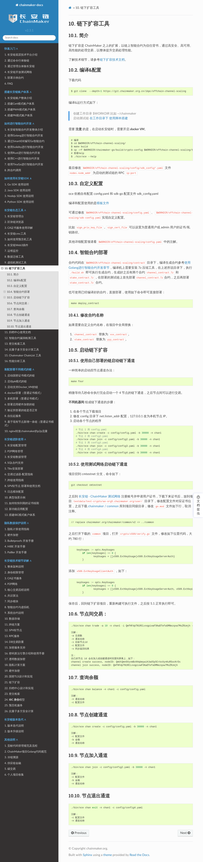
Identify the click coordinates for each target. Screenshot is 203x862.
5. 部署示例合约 (14, 77)
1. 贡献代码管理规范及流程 (20, 745)
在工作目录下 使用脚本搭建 (109, 118)
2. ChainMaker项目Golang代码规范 (25, 751)
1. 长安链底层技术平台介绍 (20, 54)
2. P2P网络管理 (13, 451)
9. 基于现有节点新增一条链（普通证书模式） (29, 423)
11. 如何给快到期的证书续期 (21, 503)
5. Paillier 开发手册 (15, 552)
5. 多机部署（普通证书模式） (22, 398)
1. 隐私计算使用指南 (16, 529)
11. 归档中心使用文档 (17, 332)
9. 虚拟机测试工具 (15, 262)
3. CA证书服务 (13, 578)
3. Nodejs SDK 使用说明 (19, 196)
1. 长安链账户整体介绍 (18, 98)
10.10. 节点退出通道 (19, 326)
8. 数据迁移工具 (14, 256)
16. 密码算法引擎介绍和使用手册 (24, 653)
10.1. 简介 (13, 274)
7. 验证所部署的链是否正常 (20, 410)
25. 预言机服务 (13, 705)
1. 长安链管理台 (14, 216)
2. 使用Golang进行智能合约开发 (23, 135)
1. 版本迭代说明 (14, 725)
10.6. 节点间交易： (18, 303)
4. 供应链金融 (12, 763)
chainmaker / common (103, 506)
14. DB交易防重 (14, 641)
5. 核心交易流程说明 (16, 589)
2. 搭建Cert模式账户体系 (19, 103)
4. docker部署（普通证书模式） (23, 392)
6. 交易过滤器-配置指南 (18, 474)
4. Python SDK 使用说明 (19, 201)
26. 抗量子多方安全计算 (19, 711)
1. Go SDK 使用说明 (16, 184)
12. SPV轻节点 (13, 630)
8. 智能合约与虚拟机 (16, 607)
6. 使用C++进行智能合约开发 (22, 158)
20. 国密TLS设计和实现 (18, 676)
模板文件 (103, 203)
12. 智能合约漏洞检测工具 (20, 338)
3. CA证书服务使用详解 (18, 227)
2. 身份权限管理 (14, 572)
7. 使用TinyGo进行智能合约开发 (23, 164)
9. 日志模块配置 (14, 491)
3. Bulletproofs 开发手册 (19, 540)
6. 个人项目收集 (14, 774)
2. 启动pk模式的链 (15, 381)
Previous (78, 832)
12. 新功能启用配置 (16, 509)
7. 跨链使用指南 (14, 480)
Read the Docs (139, 855)
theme (107, 855)
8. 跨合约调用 (12, 170)
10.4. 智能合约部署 (17, 292)
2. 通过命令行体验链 (16, 60)
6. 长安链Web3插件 (16, 245)
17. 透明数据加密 (14, 659)
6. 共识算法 (11, 595)
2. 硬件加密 (11, 535)
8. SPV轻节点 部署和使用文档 (22, 486)
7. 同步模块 (11, 601)
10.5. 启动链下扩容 (17, 297)
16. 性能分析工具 (14, 361)
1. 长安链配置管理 (15, 445)
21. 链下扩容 (12, 682)
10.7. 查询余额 (15, 309)
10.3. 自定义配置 (17, 286)
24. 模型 (14, 699)
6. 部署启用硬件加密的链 (19, 404)
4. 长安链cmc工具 (15, 233)
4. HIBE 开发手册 (14, 546)
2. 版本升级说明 (14, 731)
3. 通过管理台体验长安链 (19, 66)
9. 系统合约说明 (14, 612)
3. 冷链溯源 (11, 757)
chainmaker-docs (29, 15)
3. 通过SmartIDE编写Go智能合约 (24, 141)
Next (185, 832)
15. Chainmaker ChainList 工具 (22, 355)
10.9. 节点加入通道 (18, 320)
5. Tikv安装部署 (13, 468)
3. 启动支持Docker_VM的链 (21, 387)
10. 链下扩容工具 (13, 268)
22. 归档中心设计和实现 (19, 688)
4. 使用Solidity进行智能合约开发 (23, 147)
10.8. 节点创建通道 (18, 314)
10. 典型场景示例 (14, 497)
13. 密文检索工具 (14, 343)
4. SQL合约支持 (13, 462)
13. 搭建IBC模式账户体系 (19, 514)
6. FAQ (8, 83)
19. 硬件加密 (12, 670)
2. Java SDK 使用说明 (17, 190)
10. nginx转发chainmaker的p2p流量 (26, 431)
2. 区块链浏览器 (14, 222)
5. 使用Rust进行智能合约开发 (22, 152)
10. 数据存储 (12, 618)
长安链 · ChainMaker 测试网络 (99, 496)
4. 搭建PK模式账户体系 (18, 115)
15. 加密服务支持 (14, 647)
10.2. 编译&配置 (16, 280)
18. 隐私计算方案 (14, 665)
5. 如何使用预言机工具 (18, 239)
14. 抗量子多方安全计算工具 (21, 349)
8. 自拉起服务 (12, 416)
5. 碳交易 (10, 768)
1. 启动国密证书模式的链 (19, 375)
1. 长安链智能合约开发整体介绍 (23, 129)
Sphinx (87, 855)
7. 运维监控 (11, 250)
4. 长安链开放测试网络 (18, 72)
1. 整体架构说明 (14, 566)
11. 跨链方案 (12, 624)
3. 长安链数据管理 (15, 456)
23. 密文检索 (12, 693)
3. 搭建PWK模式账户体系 (19, 109)
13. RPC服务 (11, 636)
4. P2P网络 (11, 584)
